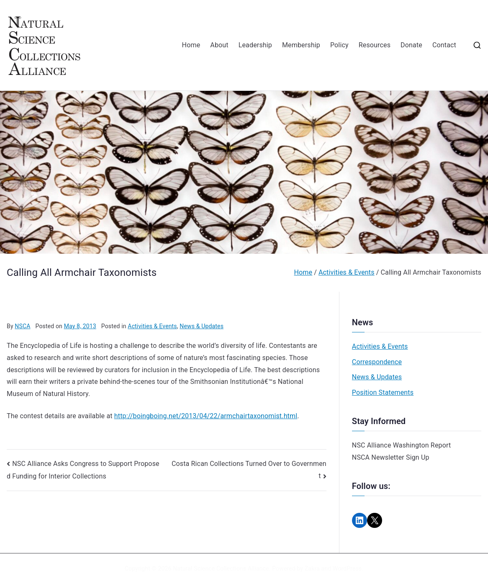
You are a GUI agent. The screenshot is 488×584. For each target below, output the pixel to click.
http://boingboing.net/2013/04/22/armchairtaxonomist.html (205, 416)
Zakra (312, 568)
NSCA (22, 326)
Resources (374, 45)
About (219, 45)
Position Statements (383, 392)
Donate (411, 45)
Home (191, 45)
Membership (301, 45)
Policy (339, 45)
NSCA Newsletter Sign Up (390, 457)
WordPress (347, 568)
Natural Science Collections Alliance (221, 568)
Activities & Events (152, 326)
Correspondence (377, 362)
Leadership (255, 45)
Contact (444, 45)
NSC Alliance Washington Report (401, 445)
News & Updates (201, 326)
